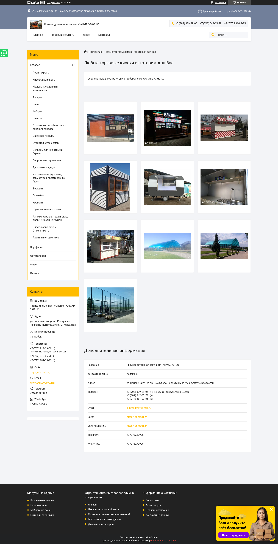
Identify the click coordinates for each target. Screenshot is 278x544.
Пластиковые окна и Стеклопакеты (44, 229)
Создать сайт (53, 2)
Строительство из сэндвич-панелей (109, 514)
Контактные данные (157, 515)
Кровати (38, 202)
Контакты (104, 34)
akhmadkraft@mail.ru (139, 407)
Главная (38, 34)
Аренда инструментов (46, 237)
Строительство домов (46, 143)
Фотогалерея (38, 255)
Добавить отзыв (241, 11)
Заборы (37, 111)
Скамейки (38, 195)
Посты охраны (41, 72)
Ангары (37, 97)
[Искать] (213, 35)
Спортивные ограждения (47, 160)
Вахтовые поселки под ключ (104, 519)
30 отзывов (220, 2)
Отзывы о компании (157, 510)
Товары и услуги (61, 34)
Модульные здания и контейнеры (45, 88)
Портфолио (95, 51)
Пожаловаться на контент (163, 540)
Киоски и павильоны (42, 500)
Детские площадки (44, 167)
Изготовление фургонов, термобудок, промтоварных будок (49, 178)
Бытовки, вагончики (42, 515)
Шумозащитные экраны (47, 209)
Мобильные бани (40, 510)
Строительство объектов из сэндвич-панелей (49, 127)
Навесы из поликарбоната (103, 509)
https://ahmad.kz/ (137, 416)
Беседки (38, 188)
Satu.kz (154, 537)
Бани (36, 104)
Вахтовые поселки (43, 135)
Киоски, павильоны (44, 79)
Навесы (37, 118)
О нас (86, 34)
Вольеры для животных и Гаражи (48, 151)
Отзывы (34, 273)
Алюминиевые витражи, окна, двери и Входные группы (50, 218)
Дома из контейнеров (101, 524)
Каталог (35, 65)
